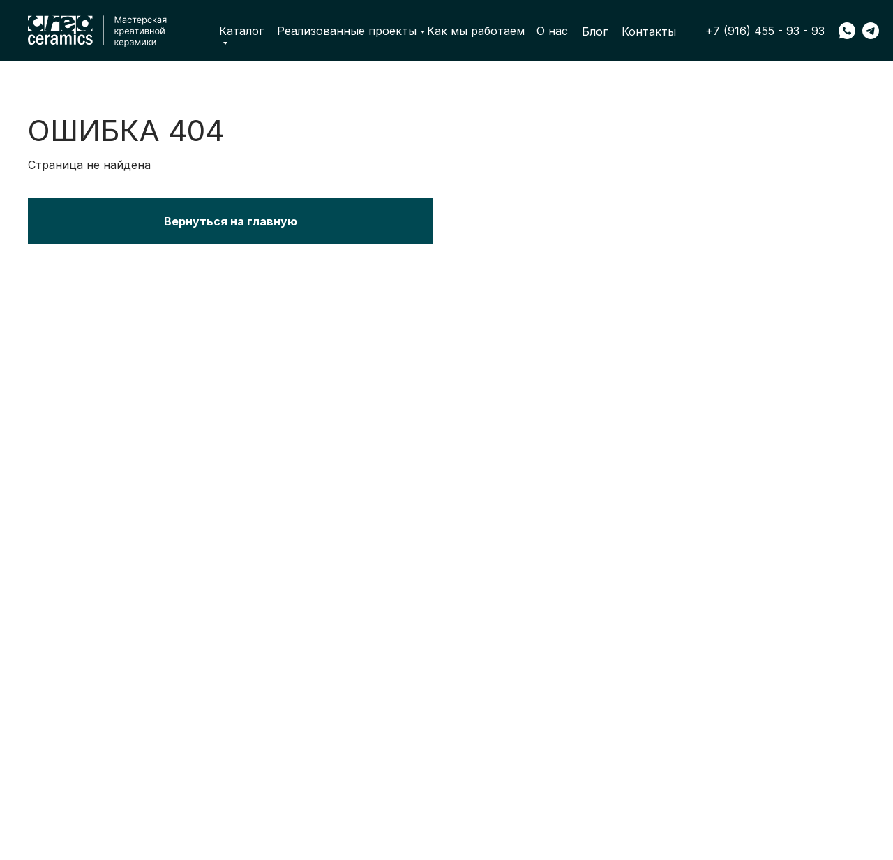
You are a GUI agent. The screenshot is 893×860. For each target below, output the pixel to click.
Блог (595, 31)
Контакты (649, 31)
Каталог (241, 31)
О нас (552, 30)
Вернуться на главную (230, 221)
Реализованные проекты (347, 30)
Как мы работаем (476, 30)
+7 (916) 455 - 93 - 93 (765, 30)
